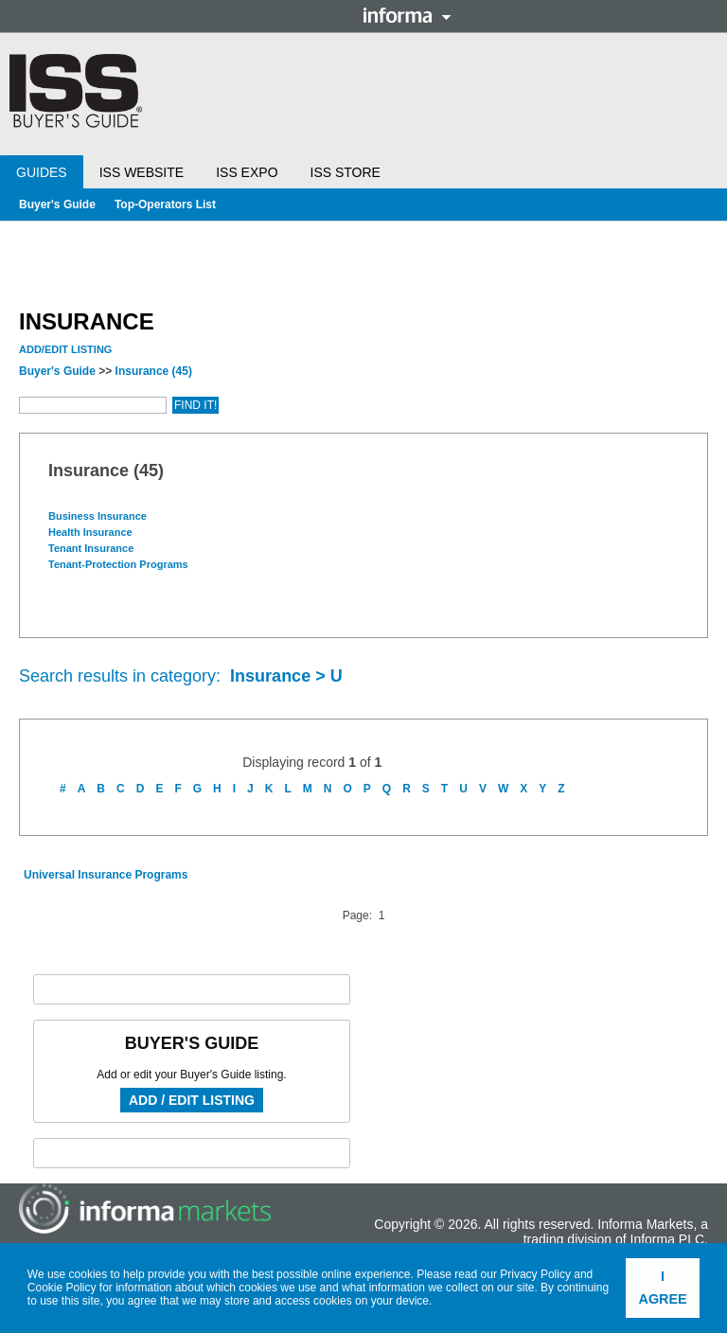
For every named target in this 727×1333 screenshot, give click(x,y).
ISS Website (141, 172)
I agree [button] (663, 1287)
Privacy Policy (535, 1274)
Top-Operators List (165, 204)
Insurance (153, 371)
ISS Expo (246, 172)
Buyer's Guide (57, 204)
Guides (41, 172)
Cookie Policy (62, 1287)
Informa (407, 15)
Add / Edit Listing (192, 1100)
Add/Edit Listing (65, 349)
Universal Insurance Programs (105, 874)
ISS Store (345, 172)
